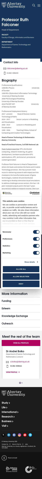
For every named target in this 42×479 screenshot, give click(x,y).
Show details (30, 262)
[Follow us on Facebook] (14, 435)
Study (5, 402)
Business (7, 421)
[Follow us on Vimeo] (30, 435)
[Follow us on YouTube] (25, 435)
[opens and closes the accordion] (21, 301)
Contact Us (5, 444)
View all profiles (21, 343)
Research (7, 416)
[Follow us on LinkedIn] (8, 435)
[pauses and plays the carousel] (4, 457)
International (9, 412)
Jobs (26, 444)
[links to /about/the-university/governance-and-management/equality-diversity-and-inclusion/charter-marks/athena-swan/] (11, 469)
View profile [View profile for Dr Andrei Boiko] (11, 372)
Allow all (21, 269)
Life (4, 407)
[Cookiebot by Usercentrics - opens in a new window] (29, 193)
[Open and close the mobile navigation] (39, 5)
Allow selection (21, 276)
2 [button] (22, 382)
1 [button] (20, 383)
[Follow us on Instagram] (19, 435)
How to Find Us (16, 444)
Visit (4, 426)
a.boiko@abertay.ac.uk (18, 361)
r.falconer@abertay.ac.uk (17, 68)
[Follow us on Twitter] (3, 435)
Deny (21, 284)
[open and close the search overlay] (33, 6)
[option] (21, 364)
